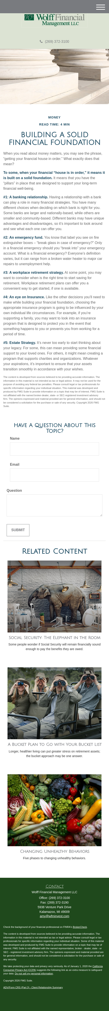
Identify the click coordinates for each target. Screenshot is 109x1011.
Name (15, 438)
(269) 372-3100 (54, 41)
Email (14, 464)
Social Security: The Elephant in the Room (54, 638)
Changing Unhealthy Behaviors (54, 851)
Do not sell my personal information (34, 973)
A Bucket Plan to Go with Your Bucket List (54, 744)
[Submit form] (18, 530)
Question (14, 490)
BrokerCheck (80, 927)
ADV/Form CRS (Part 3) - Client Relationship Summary (33, 987)
